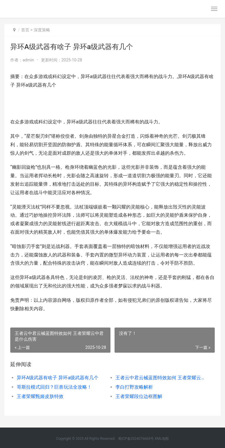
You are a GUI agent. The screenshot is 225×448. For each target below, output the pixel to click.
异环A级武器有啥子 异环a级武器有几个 (57, 377)
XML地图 (162, 439)
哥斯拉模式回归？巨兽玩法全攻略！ (54, 387)
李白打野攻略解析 (134, 387)
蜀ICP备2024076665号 (136, 439)
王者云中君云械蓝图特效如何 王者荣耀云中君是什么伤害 (159, 377)
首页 (25, 29)
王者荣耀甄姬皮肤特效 (40, 396)
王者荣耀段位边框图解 (138, 396)
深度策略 (42, 29)
